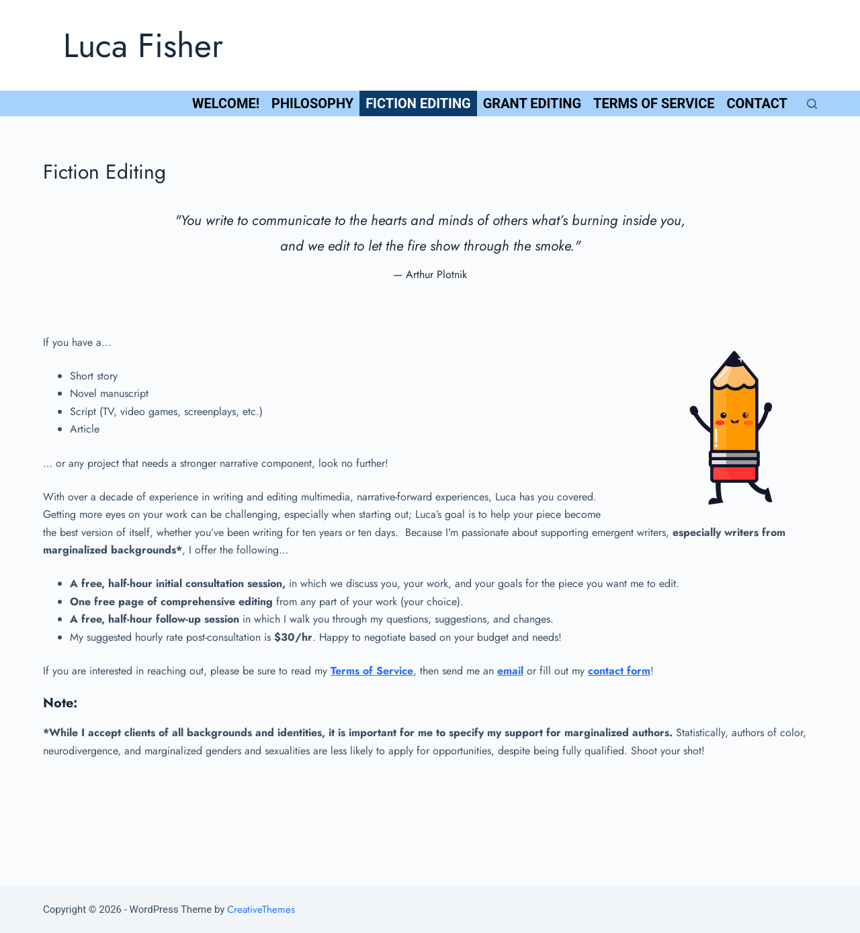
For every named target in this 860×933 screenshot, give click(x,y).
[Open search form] (812, 104)
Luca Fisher (143, 45)
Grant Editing (532, 103)
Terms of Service (653, 103)
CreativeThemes (261, 909)
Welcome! (225, 103)
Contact (756, 103)
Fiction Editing (418, 103)
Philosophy (312, 103)
